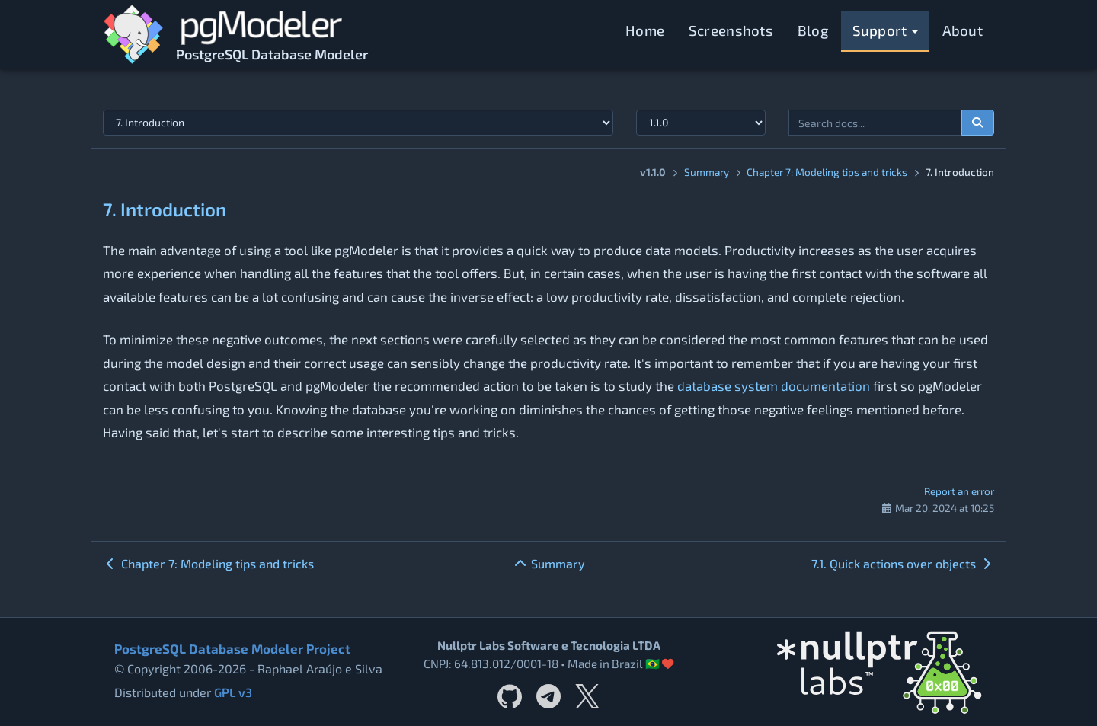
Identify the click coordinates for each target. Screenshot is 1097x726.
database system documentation (773, 385)
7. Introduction (164, 209)
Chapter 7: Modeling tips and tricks (827, 171)
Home (644, 30)
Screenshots (731, 30)
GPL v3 (233, 692)
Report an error (959, 491)
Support (885, 30)
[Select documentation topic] (358, 123)
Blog (813, 30)
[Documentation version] (701, 123)
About (962, 30)
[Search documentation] (978, 123)
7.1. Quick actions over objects (902, 563)
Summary (706, 171)
